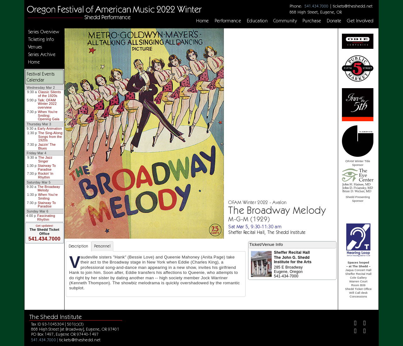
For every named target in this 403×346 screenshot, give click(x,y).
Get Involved (360, 20)
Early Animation (49, 128)
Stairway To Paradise (47, 167)
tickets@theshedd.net (352, 6)
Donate (334, 20)
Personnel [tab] (102, 246)
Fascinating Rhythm (46, 217)
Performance (228, 20)
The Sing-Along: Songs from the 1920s (50, 136)
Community (285, 20)
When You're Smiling (48, 196)
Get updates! (44, 225)
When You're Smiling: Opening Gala (48, 115)
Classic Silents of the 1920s (49, 94)
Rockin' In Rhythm (46, 175)
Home (202, 20)
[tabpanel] (155, 274)
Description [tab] (78, 246)
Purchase (312, 20)
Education (257, 20)
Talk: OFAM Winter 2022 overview (47, 103)
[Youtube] (362, 332)
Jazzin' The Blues (47, 146)
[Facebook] (352, 324)
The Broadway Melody (48, 188)
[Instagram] (352, 332)
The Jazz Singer (45, 159)
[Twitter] (362, 324)
